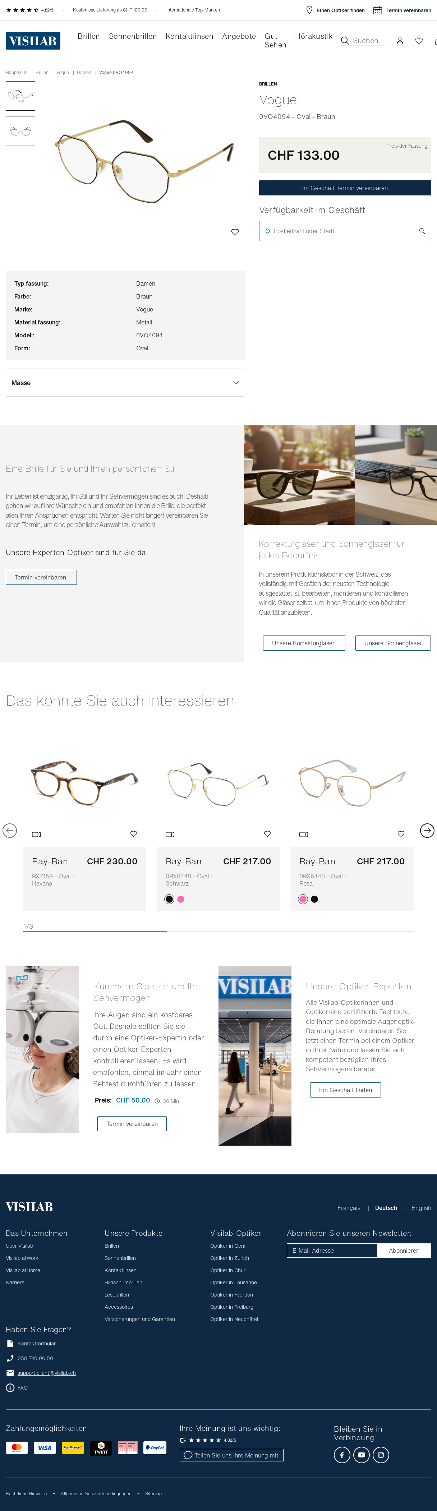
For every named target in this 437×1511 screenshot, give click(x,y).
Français (349, 1207)
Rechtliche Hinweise (26, 1494)
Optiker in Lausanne (233, 1282)
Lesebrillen (117, 1294)
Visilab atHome (23, 1270)
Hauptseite (17, 72)
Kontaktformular (31, 1343)
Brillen (42, 72)
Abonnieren (404, 1250)
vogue (62, 72)
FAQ (23, 1388)
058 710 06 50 (35, 1358)
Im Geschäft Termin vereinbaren (345, 188)
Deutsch (387, 1207)
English (421, 1207)
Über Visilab (19, 1245)
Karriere (15, 1282)
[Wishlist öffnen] (419, 41)
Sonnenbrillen (120, 1258)
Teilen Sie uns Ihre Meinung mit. (232, 1455)
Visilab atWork (22, 1258)
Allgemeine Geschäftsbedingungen (96, 1494)
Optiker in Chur (227, 1270)
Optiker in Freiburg (231, 1307)
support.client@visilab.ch (47, 1373)
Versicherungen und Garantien (140, 1319)
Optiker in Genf (228, 1245)
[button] (400, 40)
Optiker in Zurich (229, 1258)
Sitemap (153, 1494)
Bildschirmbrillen (123, 1282)
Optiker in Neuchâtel (234, 1319)
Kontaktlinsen (121, 1270)
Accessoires (119, 1307)
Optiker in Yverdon (231, 1294)
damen (84, 72)
